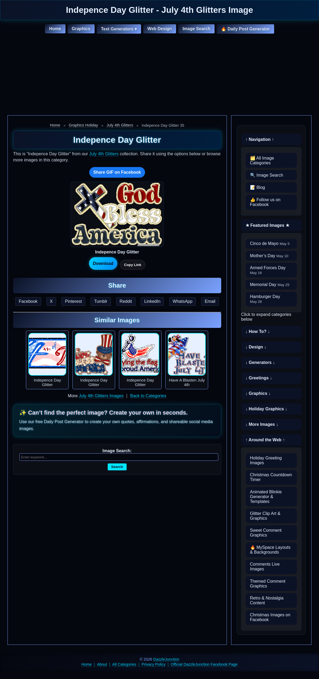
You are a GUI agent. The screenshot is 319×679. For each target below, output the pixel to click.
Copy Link (132, 265)
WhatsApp (182, 301)
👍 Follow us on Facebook (265, 202)
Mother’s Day (269, 255)
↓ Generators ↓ (260, 362)
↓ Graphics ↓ (258, 393)
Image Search (196, 28)
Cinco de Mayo (270, 243)
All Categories (124, 664)
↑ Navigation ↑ (260, 139)
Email (210, 301)
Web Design (159, 28)
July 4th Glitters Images (101, 396)
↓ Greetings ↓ (259, 378)
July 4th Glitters (120, 125)
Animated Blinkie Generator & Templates (266, 497)
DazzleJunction (166, 659)
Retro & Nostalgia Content (266, 600)
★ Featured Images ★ (267, 225)
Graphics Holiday (83, 125)
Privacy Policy (154, 664)
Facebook (28, 301)
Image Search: (117, 450)
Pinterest (73, 301)
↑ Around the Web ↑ (265, 440)
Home (55, 28)
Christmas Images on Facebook (270, 617)
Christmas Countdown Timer (271, 477)
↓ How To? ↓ (258, 331)
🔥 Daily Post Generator (245, 29)
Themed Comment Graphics (268, 583)
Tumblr (100, 301)
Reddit (126, 301)
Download (103, 263)
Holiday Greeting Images (266, 460)
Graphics (81, 28)
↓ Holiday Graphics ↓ (266, 409)
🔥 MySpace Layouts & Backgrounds (270, 549)
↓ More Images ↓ (262, 424)
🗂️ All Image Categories (262, 160)
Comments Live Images (265, 566)
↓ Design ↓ (256, 347)
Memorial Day (270, 284)
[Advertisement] (159, 75)
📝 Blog (257, 187)
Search (117, 467)
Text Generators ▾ (119, 29)
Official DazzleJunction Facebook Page (204, 664)
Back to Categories (148, 396)
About (102, 664)
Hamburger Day (265, 299)
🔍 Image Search (266, 175)
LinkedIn (152, 301)
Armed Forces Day (268, 270)
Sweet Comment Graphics (266, 532)
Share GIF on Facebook (117, 172)
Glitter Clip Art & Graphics (265, 516)
